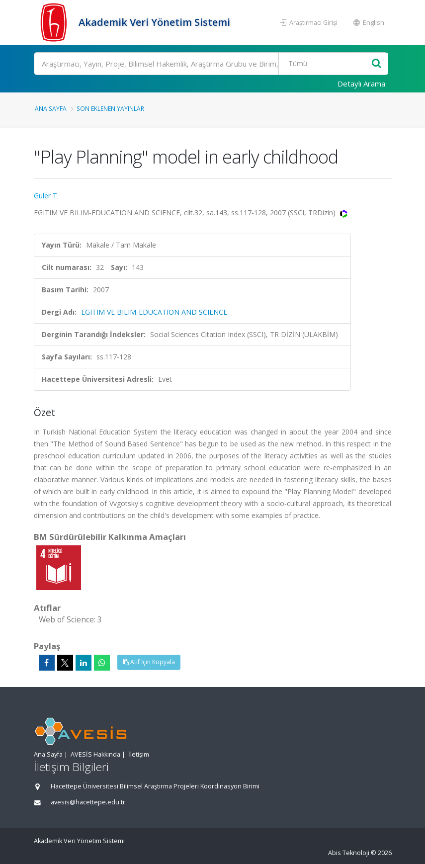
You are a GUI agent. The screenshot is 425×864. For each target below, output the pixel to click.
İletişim (138, 754)
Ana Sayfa (51, 108)
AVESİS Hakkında (95, 754)
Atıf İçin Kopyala (149, 662)
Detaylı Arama (361, 83)
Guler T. (46, 195)
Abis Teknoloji (348, 853)
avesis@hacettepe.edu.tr (88, 802)
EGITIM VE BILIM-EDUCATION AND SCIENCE (154, 312)
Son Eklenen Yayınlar (110, 108)
